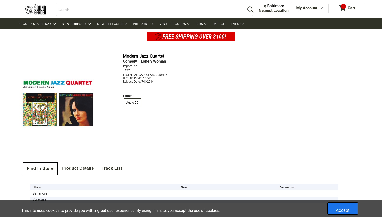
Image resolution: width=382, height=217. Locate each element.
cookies (212, 210)
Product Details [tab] (78, 168)
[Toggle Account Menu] (321, 8)
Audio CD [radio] (132, 102)
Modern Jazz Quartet (143, 56)
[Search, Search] (148, 10)
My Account (306, 8)
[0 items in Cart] (347, 8)
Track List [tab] (112, 168)
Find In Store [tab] (40, 168)
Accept (343, 210)
